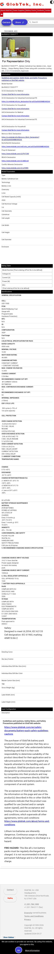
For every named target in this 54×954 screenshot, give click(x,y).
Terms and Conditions (34, 916)
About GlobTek (6, 10)
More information (32, 950)
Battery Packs (31, 10)
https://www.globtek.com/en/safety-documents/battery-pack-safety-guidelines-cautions (26, 730)
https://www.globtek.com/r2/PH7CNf (15, 154)
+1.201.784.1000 (2, 14)
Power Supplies (19, 10)
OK (18, 950)
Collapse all (10, 31)
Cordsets (40, 10)
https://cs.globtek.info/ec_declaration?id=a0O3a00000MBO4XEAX (26, 101)
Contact (48, 10)
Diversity (28, 913)
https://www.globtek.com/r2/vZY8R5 (15, 168)
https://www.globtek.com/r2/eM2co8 (15, 161)
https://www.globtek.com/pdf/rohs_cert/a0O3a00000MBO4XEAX (25, 147)
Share (18, 22)
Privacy (27, 920)
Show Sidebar (8, 937)
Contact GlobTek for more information (15, 94)
